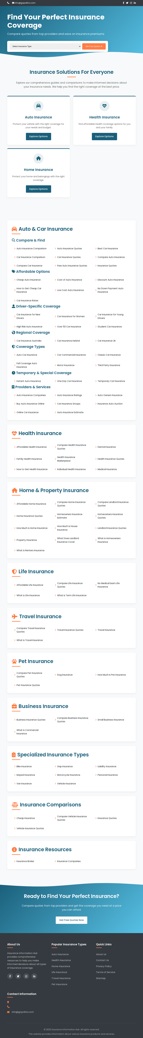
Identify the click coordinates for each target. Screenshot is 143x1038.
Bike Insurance (24, 766)
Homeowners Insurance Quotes (110, 516)
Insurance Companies (69, 861)
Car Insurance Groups (68, 403)
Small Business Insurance (111, 719)
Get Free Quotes (94, 46)
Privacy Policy (104, 966)
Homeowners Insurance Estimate (69, 516)
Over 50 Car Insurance (69, 326)
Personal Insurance (108, 774)
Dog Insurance (65, 674)
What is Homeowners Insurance (109, 540)
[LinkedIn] (135, 3)
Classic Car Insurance (109, 354)
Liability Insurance (107, 766)
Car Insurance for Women (71, 316)
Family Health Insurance (29, 458)
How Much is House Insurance (67, 528)
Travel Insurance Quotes (70, 629)
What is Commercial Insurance (27, 732)
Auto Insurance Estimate (70, 412)
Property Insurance (27, 540)
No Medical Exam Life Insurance (109, 585)
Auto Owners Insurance (110, 395)
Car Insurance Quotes (69, 257)
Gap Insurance (65, 766)
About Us (101, 954)
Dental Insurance (107, 446)
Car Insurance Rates (27, 300)
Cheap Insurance (26, 818)
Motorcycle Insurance (68, 774)
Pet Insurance (59, 984)
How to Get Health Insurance (32, 469)
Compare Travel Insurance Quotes (31, 630)
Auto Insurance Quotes (69, 248)
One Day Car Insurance (69, 381)
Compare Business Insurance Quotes (72, 719)
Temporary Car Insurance (111, 381)
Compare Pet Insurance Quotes (29, 675)
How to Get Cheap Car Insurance (29, 290)
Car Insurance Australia (29, 340)
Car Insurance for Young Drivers (110, 316)
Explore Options (38, 136)
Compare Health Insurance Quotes (71, 447)
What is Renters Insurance (30, 550)
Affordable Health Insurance (32, 446)
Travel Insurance (106, 629)
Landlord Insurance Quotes (112, 528)
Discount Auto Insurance (111, 279)
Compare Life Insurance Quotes (70, 585)
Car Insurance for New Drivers (28, 316)
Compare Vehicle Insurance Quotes (72, 818)
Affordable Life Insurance (30, 585)
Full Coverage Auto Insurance (27, 365)
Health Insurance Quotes (111, 458)
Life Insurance (59, 972)
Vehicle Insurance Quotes (30, 828)
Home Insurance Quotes (30, 515)
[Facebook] (123, 3)
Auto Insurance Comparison (32, 248)
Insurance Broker (25, 861)
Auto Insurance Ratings (69, 395)
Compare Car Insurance (29, 265)
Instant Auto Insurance (29, 381)
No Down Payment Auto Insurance (110, 290)
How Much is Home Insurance (32, 528)
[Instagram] (131, 3)
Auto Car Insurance (27, 354)
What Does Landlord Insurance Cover (68, 540)
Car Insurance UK (107, 340)
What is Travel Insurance (30, 640)
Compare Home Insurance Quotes (71, 504)
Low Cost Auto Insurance (70, 290)
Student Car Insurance (110, 326)
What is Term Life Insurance (72, 595)
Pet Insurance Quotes (28, 685)
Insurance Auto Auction (110, 403)
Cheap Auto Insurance (29, 279)
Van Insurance (24, 783)
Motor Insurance (65, 365)
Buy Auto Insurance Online (30, 403)
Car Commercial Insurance (71, 354)
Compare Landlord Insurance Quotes (113, 504)
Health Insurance (61, 960)
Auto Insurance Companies (31, 395)
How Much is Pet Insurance (112, 674)
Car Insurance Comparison (31, 257)
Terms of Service (105, 972)
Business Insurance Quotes (31, 719)
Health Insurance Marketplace (66, 459)
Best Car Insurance (108, 248)
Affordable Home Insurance (31, 503)
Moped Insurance (26, 774)
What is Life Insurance (28, 595)
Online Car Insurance (28, 412)
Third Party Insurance (109, 365)
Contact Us (102, 960)
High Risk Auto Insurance (29, 326)
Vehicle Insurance (66, 783)
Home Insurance (61, 966)
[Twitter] (127, 3)
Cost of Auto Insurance (69, 279)
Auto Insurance (60, 954)
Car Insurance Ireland (68, 340)
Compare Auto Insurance (111, 257)
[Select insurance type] (45, 46)
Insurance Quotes (107, 265)
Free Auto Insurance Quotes (72, 265)
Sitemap (101, 978)
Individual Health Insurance (71, 469)
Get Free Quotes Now (71, 920)
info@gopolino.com (23, 2)
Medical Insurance (107, 469)
